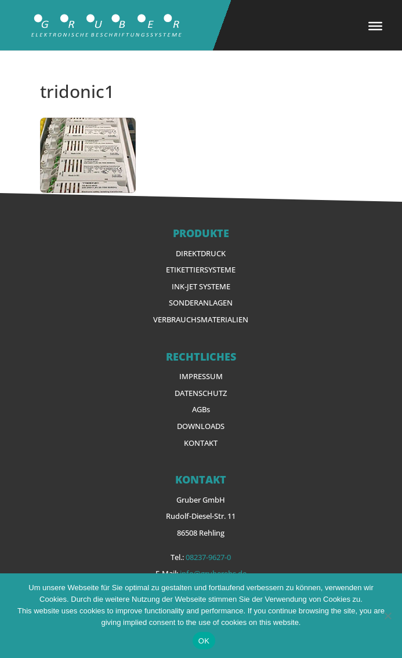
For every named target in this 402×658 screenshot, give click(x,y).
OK (203, 641)
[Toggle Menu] (375, 26)
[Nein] (387, 615)
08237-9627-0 (208, 557)
